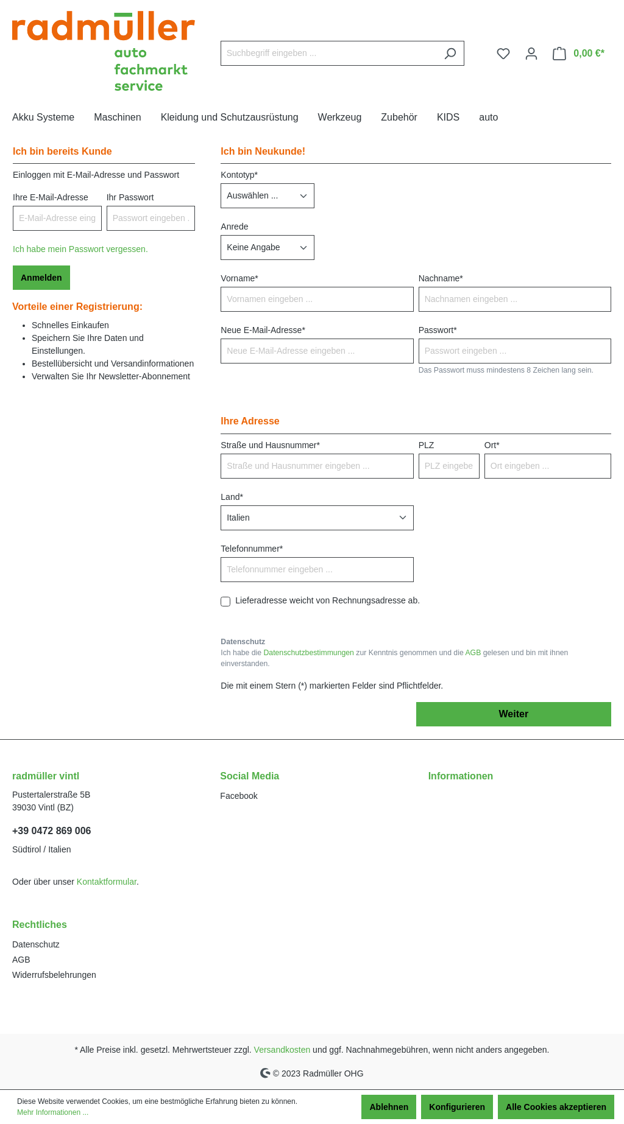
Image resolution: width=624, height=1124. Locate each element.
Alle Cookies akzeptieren (556, 1107)
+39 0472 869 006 (51, 831)
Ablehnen (388, 1107)
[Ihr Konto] (531, 53)
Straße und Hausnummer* (270, 445)
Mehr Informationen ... (52, 1112)
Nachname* (441, 278)
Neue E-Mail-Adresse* (263, 330)
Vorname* (239, 278)
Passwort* (438, 330)
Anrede (234, 226)
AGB (473, 652)
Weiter (514, 714)
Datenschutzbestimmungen (308, 652)
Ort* (492, 445)
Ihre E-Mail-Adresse (50, 197)
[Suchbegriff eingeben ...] (328, 53)
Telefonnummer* (252, 548)
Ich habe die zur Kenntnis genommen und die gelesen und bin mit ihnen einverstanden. (394, 658)
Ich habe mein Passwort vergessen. (80, 249)
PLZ (426, 445)
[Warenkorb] (578, 53)
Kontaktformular (106, 882)
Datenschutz (36, 944)
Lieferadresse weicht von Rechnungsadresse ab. (327, 600)
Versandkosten (282, 1050)
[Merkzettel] (503, 53)
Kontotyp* (239, 175)
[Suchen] (450, 53)
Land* (232, 497)
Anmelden (41, 278)
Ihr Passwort (130, 197)
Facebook (238, 796)
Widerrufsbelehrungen (54, 975)
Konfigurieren (457, 1107)
